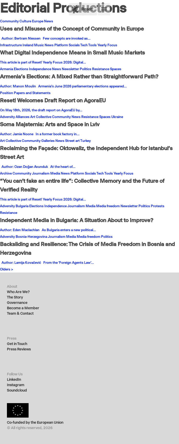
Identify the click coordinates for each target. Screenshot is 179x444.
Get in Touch (17, 344)
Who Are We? (18, 292)
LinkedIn (14, 380)
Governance (17, 303)
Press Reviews (19, 349)
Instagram (15, 385)
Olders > (6, 269)
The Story (15, 297)
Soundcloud (17, 390)
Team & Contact (20, 313)
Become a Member (23, 308)
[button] (104, 9)
